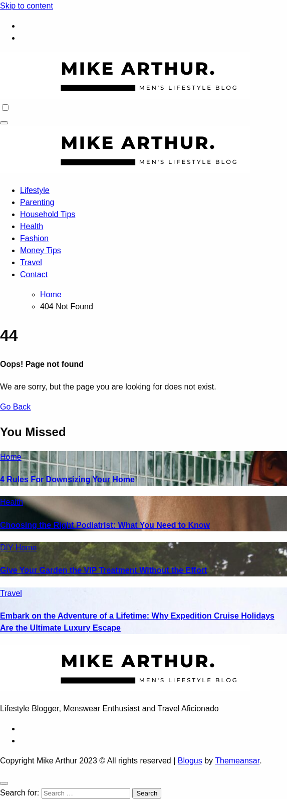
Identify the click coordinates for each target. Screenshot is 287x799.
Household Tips (47, 214)
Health (31, 226)
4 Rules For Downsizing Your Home (67, 479)
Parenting (37, 202)
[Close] (4, 783)
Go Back (15, 407)
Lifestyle (35, 190)
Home (11, 457)
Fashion (34, 238)
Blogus (190, 760)
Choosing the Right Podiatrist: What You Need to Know (105, 525)
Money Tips (40, 250)
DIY (8, 547)
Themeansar (237, 760)
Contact (34, 274)
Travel (31, 262)
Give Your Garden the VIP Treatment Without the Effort (103, 570)
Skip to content (26, 6)
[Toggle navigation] (4, 122)
